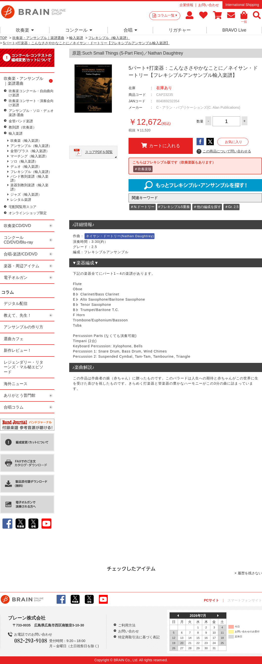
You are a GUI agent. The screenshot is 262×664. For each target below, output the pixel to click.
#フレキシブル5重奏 (174, 207)
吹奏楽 (25, 30)
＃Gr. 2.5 (232, 207)
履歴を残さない (250, 573)
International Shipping (242, 5)
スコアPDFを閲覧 (99, 152)
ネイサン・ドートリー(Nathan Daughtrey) (120, 236)
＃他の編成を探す (207, 207)
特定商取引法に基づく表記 (139, 637)
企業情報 (186, 5)
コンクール (78, 30)
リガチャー (180, 30)
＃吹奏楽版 (143, 169)
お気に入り (233, 142)
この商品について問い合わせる (223, 151)
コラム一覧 (167, 15)
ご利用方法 (126, 625)
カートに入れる (160, 145)
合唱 (130, 30)
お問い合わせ (208, 5)
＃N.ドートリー (142, 207)
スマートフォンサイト (244, 600)
